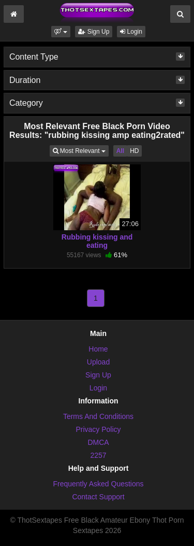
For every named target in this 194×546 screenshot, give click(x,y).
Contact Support (98, 497)
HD (134, 151)
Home (98, 349)
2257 (98, 455)
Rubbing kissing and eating (97, 241)
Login (131, 31)
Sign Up (93, 31)
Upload (98, 362)
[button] (60, 31)
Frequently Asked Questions (98, 484)
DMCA (98, 442)
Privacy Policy (98, 429)
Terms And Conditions (98, 416)
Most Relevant (81, 150)
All (120, 151)
